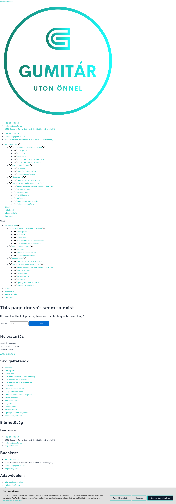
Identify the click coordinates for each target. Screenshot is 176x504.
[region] (88, 496)
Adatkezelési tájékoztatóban (13, 501)
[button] (18, 144)
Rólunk (7, 207)
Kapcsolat (9, 216)
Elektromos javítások (24, 204)
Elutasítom (139, 498)
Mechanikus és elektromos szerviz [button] (26, 183)
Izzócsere (19, 198)
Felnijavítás (20, 156)
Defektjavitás (21, 150)
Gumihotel (19, 153)
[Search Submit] (32, 323)
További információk (120, 498)
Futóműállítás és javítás (25, 171)
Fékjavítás (19, 168)
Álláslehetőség (11, 213)
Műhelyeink (9, 210)
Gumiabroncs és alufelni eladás (28, 162)
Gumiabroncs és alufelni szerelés (29, 159)
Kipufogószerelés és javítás (26, 201)
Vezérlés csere (21, 195)
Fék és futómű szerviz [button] (21, 165)
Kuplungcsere (21, 192)
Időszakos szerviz (22, 189)
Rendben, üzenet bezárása (160, 498)
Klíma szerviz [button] (17, 177)
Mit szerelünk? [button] (12, 144)
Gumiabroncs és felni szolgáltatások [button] (27, 147)
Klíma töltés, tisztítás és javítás (28, 180)
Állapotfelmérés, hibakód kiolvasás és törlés (33, 186)
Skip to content (6, 1)
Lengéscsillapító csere (24, 174)
